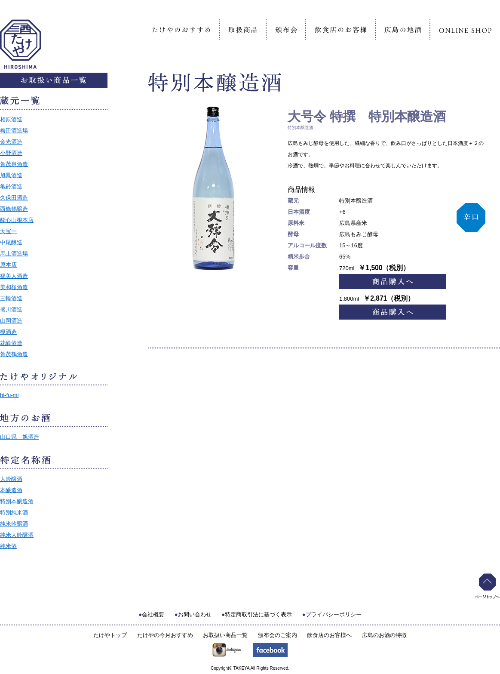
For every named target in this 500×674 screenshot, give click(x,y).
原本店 (8, 265)
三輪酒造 (11, 298)
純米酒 (8, 546)
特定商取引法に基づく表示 (258, 614)
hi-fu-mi (9, 395)
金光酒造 (11, 141)
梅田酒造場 (14, 130)
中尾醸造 (11, 242)
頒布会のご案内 (277, 635)
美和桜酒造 (14, 287)
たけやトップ (110, 635)
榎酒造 (8, 332)
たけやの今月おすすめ (165, 635)
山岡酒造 (11, 320)
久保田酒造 (14, 197)
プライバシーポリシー (334, 614)
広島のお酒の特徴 (384, 635)
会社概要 (153, 614)
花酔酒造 (11, 343)
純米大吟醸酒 (17, 535)
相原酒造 (11, 119)
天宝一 (8, 231)
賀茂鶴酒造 (14, 354)
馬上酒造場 (14, 253)
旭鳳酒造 (11, 175)
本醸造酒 (11, 490)
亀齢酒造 (11, 186)
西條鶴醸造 (14, 209)
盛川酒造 (11, 309)
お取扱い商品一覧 (225, 635)
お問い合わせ (195, 614)
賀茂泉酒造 (14, 164)
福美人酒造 (14, 276)
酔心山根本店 (17, 220)
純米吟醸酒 (14, 523)
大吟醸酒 (11, 479)
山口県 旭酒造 (19, 437)
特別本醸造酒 (17, 501)
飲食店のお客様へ (329, 635)
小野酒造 (11, 153)
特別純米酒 (14, 512)
